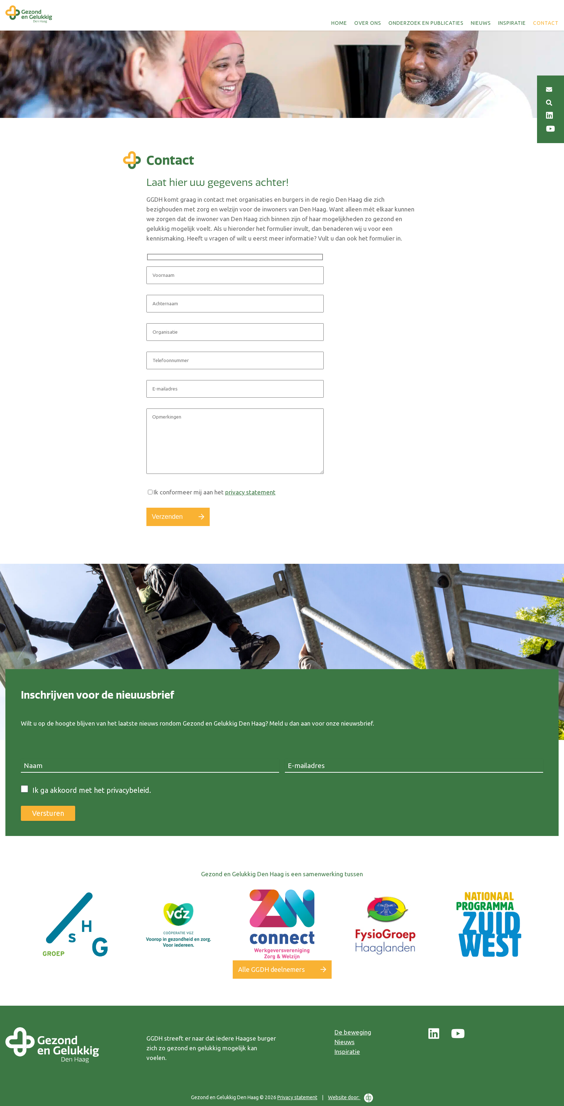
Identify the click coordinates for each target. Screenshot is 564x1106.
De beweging (353, 1032)
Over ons (367, 23)
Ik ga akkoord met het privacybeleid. (91, 790)
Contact (546, 23)
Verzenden (167, 516)
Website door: (350, 1097)
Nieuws (481, 23)
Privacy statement (297, 1097)
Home (339, 23)
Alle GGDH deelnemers (271, 969)
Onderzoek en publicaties (426, 23)
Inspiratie (512, 23)
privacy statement (250, 492)
